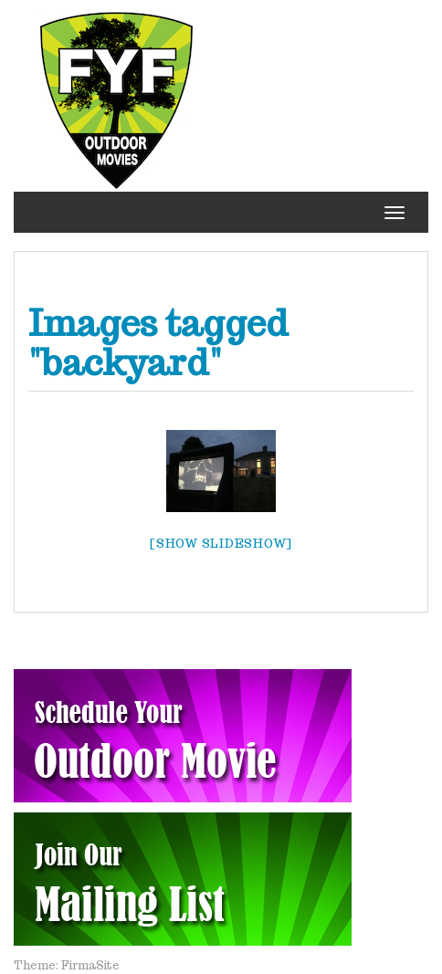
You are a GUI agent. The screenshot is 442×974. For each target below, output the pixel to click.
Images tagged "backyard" (158, 342)
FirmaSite (90, 965)
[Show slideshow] (221, 543)
